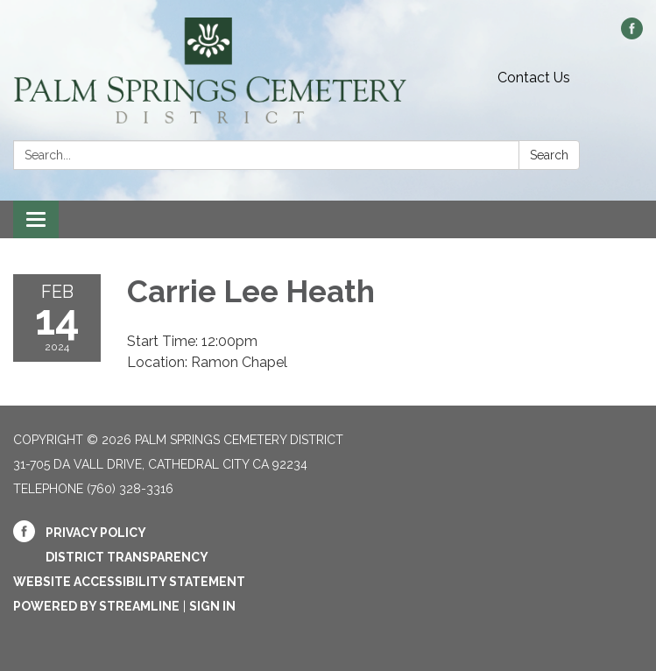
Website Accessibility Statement (129, 582)
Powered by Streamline (96, 606)
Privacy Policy (96, 533)
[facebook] (632, 34)
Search (549, 155)
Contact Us (533, 77)
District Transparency (127, 557)
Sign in (212, 606)
